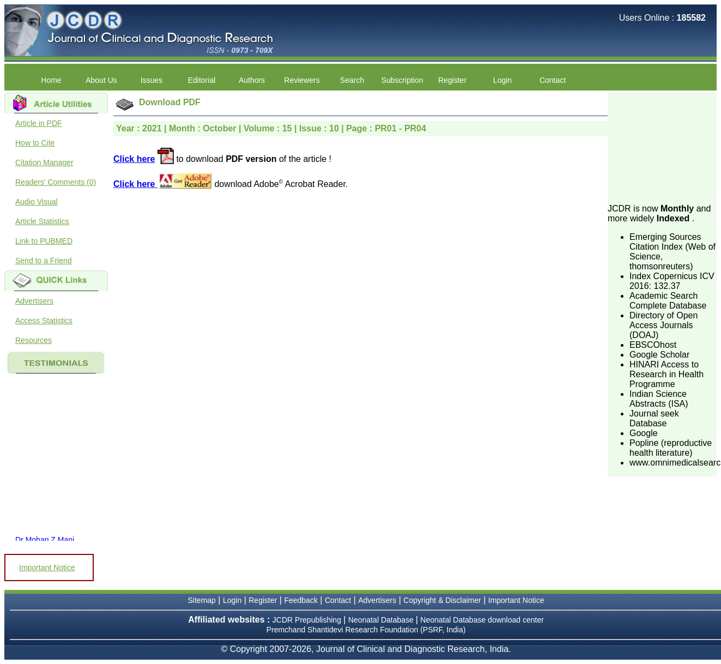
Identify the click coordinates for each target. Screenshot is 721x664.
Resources (33, 340)
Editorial (202, 80)
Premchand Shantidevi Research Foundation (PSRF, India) (366, 629)
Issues (151, 80)
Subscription (402, 80)
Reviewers (301, 80)
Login (502, 80)
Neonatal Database (382, 619)
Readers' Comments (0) (55, 182)
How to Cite (34, 142)
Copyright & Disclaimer (442, 600)
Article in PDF (38, 123)
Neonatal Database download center (482, 619)
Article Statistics (42, 221)
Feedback (300, 600)
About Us (101, 80)
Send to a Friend (43, 260)
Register (452, 80)
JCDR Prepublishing (306, 619)
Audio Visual (36, 201)
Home (51, 80)
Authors (252, 80)
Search (352, 80)
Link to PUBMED (43, 241)
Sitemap (202, 600)
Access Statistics (43, 320)
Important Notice (47, 567)
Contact (553, 80)
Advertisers (34, 301)
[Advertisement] (662, 147)
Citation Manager (44, 162)
